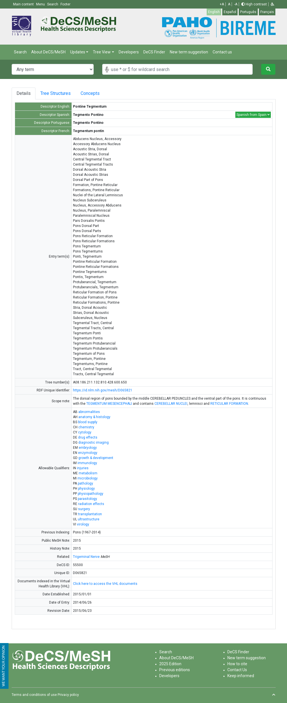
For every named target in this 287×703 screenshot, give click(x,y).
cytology (84, 432)
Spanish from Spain (253, 115)
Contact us (222, 52)
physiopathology (90, 494)
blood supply (87, 422)
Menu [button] (41, 4)
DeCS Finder (154, 52)
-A (235, 4)
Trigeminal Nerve (86, 557)
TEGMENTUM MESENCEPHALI (109, 404)
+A (222, 4)
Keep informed (240, 675)
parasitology (87, 499)
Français (267, 12)
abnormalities (89, 412)
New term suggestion (189, 52)
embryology (88, 448)
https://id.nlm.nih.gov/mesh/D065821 (102, 390)
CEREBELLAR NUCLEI (170, 404)
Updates (77, 52)
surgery (84, 509)
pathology (85, 483)
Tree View (102, 52)
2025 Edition (170, 664)
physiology (86, 489)
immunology (87, 463)
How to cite (237, 664)
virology (83, 524)
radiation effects (91, 504)
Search (20, 52)
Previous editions (174, 669)
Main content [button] (24, 4)
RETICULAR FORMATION (229, 404)
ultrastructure (88, 519)
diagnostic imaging (93, 443)
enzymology (87, 453)
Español (230, 12)
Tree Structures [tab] (57, 93)
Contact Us (237, 669)
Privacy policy (68, 695)
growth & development (95, 458)
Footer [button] (65, 4)
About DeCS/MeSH (48, 52)
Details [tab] (23, 93)
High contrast (254, 4)
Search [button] (53, 4)
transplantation (90, 514)
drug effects (87, 437)
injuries (83, 468)
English (214, 12)
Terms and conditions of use (34, 695)
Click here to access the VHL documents (105, 584)
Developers (129, 52)
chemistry (86, 427)
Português (248, 12)
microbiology (87, 478)
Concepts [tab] (96, 93)
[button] (272, 4)
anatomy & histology (94, 417)
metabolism (88, 473)
